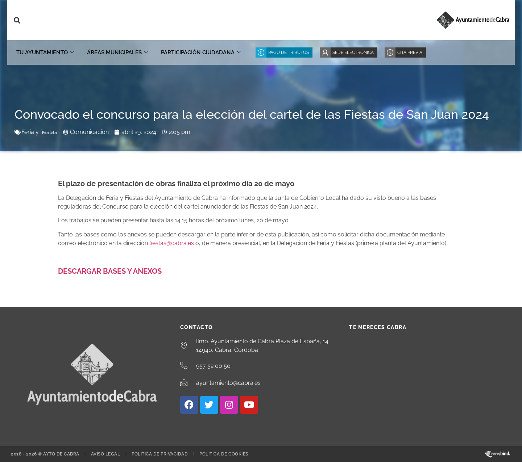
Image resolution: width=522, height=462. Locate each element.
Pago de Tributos (288, 52)
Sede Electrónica (353, 52)
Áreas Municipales (117, 52)
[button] (17, 20)
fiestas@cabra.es (171, 243)
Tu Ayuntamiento (45, 52)
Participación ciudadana (201, 52)
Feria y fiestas (39, 132)
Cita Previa (409, 52)
